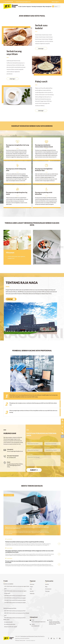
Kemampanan (39, 6)
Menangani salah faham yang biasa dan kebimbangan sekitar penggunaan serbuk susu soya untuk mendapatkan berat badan (29, 551)
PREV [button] (5, 247)
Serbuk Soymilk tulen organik (10, 626)
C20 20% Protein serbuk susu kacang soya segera (15, 595)
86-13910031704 (9, 1)
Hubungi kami (48, 6)
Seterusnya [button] (60, 247)
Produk (20, 6)
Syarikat (24, 6)
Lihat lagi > (41, 48)
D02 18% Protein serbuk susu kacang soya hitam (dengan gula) (16, 614)
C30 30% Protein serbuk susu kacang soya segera (15, 597)
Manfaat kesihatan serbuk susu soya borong (32, 126)
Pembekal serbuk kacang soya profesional (32, 351)
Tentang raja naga (22, 282)
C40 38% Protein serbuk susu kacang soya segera (15, 600)
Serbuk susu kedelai (41, 27)
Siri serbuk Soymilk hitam (9, 624)
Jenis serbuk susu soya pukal (32, 16)
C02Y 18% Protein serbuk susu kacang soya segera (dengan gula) (15, 592)
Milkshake (32, 593)
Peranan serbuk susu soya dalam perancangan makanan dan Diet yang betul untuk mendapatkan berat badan (29, 561)
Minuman (10, 252)
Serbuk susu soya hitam (18, 177)
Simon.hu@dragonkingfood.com (23, 1)
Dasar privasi (22, 640)
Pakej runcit (41, 81)
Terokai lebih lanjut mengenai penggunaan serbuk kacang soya (32, 224)
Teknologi (33, 6)
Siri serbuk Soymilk (8, 622)
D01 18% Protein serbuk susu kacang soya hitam (14, 610)
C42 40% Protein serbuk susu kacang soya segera (15, 602)
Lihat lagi (11, 299)
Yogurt (38, 261)
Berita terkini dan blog (32, 486)
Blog (44, 6)
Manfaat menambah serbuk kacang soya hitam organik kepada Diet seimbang (24, 541)
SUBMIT (34, 470)
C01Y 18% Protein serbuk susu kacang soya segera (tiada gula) (16, 587)
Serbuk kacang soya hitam (14, 52)
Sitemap (17, 640)
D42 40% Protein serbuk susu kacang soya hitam (14, 617)
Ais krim (31, 591)
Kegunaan (28, 6)
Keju (31, 588)
